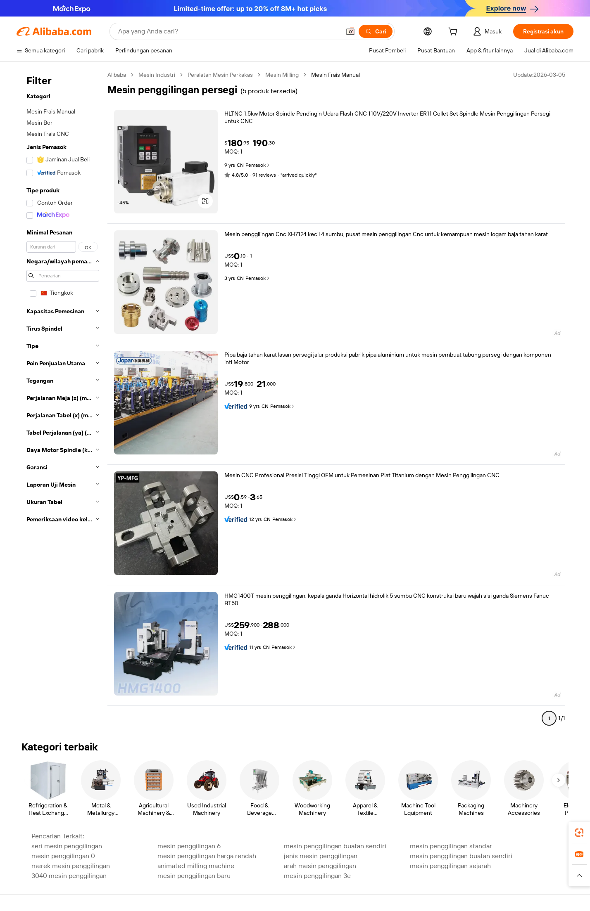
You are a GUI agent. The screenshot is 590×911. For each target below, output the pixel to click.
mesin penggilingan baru (194, 876)
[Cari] (376, 31)
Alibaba (116, 74)
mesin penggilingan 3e (317, 876)
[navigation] (62, 400)
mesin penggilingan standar (451, 846)
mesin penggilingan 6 (189, 846)
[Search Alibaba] (228, 31)
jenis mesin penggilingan (320, 856)
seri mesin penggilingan (66, 846)
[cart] (454, 32)
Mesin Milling (282, 74)
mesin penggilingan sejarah (450, 866)
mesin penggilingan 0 (63, 856)
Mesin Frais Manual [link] (335, 74)
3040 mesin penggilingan (69, 876)
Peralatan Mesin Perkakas (220, 74)
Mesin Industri (156, 74)
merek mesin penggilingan (70, 866)
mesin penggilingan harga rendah (206, 856)
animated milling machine (195, 866)
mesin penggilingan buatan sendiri (335, 846)
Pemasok (258, 165)
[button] (350, 31)
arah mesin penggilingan (320, 866)
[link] (579, 832)
